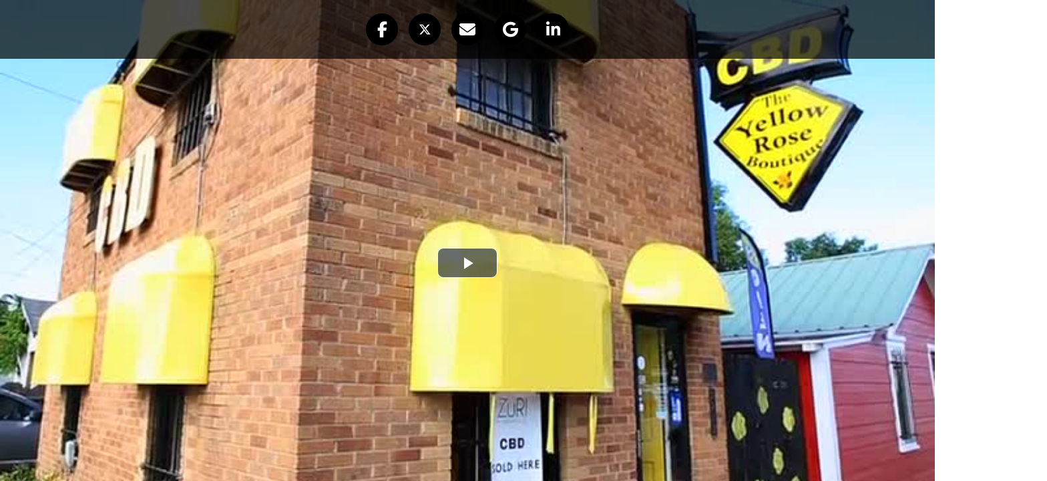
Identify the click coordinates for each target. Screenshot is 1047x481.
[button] (382, 29)
